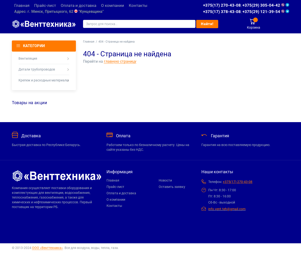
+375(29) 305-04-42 (265, 5)
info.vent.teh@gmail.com (226, 209)
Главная (88, 41)
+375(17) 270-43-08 (222, 5)
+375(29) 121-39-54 (265, 11)
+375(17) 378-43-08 (222, 11)
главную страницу (120, 61)
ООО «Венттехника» (47, 248)
